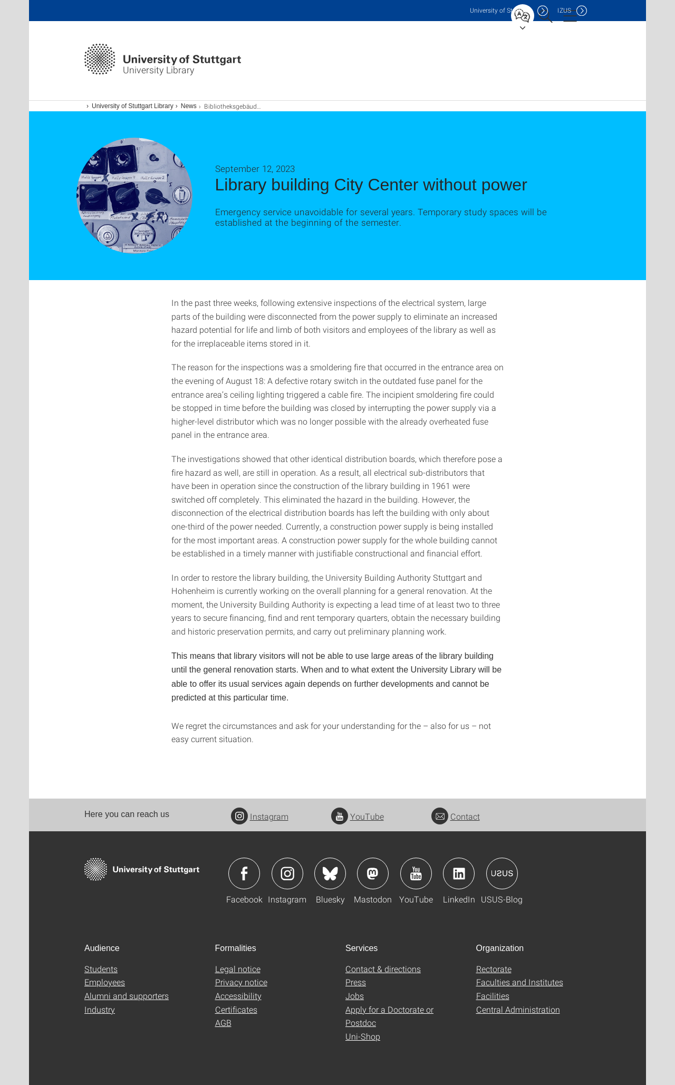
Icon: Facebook (244, 873)
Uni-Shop (362, 1036)
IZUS (564, 10)
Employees (104, 981)
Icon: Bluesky (330, 873)
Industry (99, 1009)
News (189, 106)
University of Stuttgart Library (132, 106)
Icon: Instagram (287, 873)
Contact (455, 816)
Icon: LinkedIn (459, 873)
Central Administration (518, 1009)
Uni (501, 10)
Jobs (354, 995)
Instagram (259, 816)
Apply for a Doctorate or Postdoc (389, 1016)
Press (355, 981)
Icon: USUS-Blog (502, 873)
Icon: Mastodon (373, 873)
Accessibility (238, 995)
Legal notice (238, 968)
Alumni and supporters (126, 995)
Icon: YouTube (416, 873)
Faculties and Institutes (519, 981)
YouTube (357, 816)
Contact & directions (383, 968)
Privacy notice (241, 981)
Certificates (236, 1009)
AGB (223, 1022)
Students (101, 968)
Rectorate (494, 968)
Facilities (492, 995)
